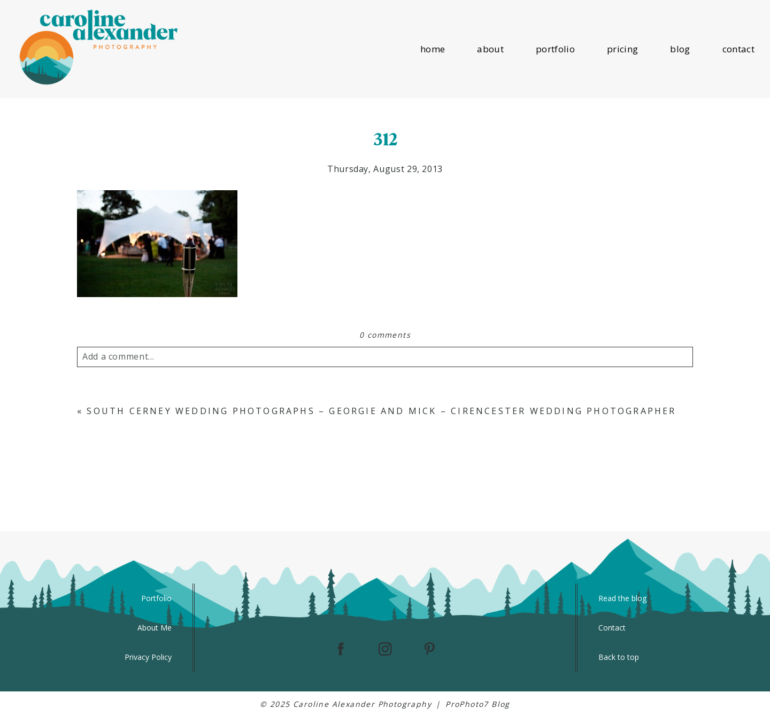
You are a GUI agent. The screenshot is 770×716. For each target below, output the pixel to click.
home (432, 49)
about (490, 49)
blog (680, 49)
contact (738, 49)
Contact (612, 627)
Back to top (618, 657)
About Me (154, 627)
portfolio (555, 49)
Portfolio (156, 598)
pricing (622, 49)
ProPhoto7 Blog (477, 704)
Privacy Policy (148, 657)
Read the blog (622, 598)
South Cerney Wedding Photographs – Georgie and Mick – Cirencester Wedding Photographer (381, 411)
